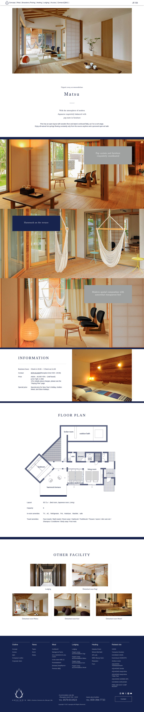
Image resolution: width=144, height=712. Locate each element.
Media (34, 655)
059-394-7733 (97, 699)
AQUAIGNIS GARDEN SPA (120, 679)
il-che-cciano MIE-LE (58, 659)
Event (34, 652)
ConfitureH (55, 649)
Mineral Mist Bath (97, 652)
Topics (34, 649)
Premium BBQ (56, 668)
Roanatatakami (56, 662)
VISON (114, 649)
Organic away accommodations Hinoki (79, 666)
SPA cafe (94, 655)
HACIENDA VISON (117, 655)
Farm (93, 664)
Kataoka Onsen (96, 649)
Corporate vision (17, 661)
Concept (14, 649)
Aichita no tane (116, 661)
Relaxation (95, 661)
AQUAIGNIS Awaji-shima (119, 671)
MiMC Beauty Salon (98, 658)
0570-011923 (35, 373)
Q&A (13, 655)
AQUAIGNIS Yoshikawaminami (117, 664)
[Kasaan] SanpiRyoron (59, 665)
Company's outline (17, 658)
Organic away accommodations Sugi (78, 652)
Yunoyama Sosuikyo (118, 652)
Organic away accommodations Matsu (79, 657)
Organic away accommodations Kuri (78, 662)
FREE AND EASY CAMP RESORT (119, 685)
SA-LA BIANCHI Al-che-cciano (59, 655)
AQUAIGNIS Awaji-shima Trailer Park (119, 675)
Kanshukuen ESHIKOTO (119, 658)
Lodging (74, 649)
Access (14, 652)
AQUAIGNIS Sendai (118, 668)
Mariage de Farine (57, 652)
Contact (123, 699)
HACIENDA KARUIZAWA (119, 682)
